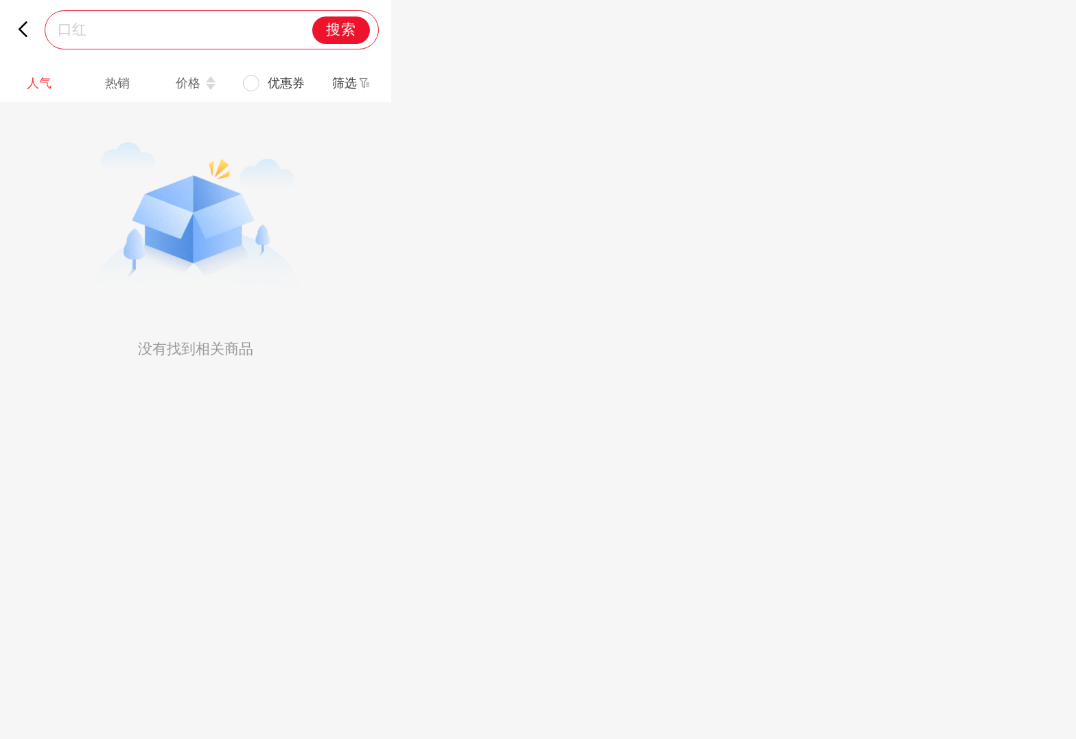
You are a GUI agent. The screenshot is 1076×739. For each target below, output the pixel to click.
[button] (352, 83)
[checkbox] (274, 83)
